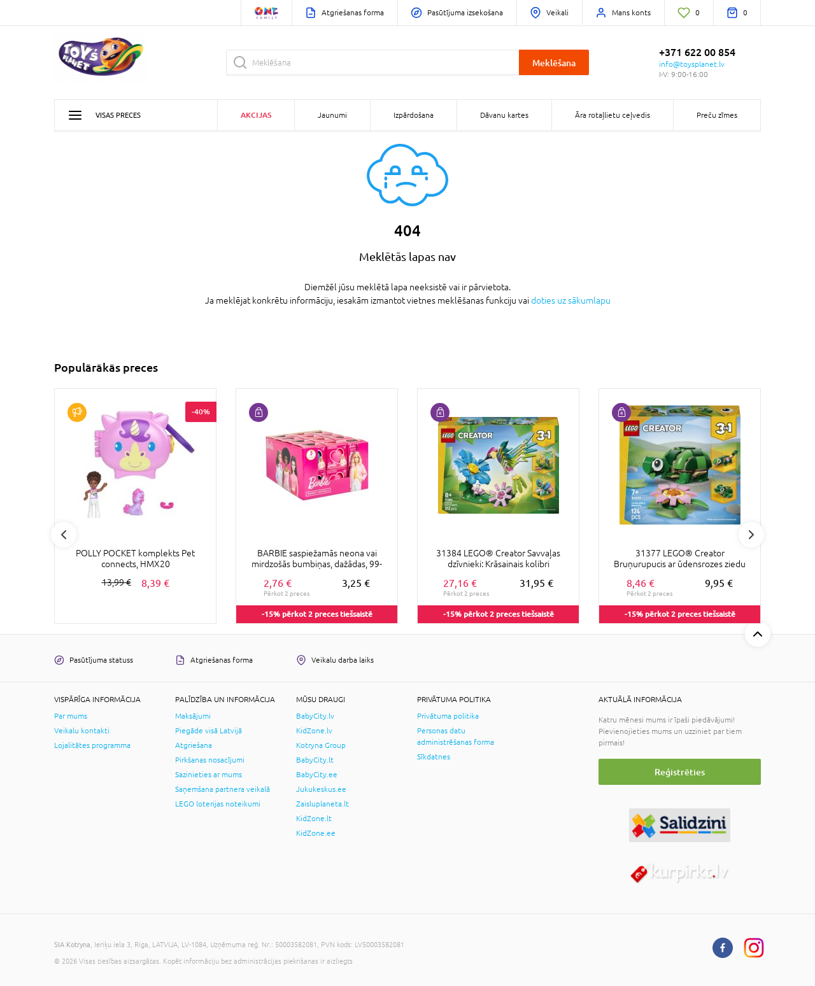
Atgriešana (193, 745)
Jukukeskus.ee (321, 789)
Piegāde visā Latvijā (208, 730)
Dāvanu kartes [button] (504, 115)
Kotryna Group (321, 745)
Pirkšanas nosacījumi (209, 760)
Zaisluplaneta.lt (322, 803)
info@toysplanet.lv (692, 64)
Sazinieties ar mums (208, 774)
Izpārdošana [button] (413, 115)
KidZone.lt (314, 818)
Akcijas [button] (256, 115)
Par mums (70, 716)
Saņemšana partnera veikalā (222, 789)
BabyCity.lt (315, 760)
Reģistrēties (680, 771)
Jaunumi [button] (332, 115)
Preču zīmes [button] (717, 115)
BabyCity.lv (315, 716)
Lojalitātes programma (92, 745)
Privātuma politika (448, 716)
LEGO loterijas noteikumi (217, 803)
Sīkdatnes (433, 756)
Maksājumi (193, 716)
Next (751, 534)
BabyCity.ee (316, 774)
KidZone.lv (314, 730)
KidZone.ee (316, 833)
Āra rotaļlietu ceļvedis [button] (612, 115)
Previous (63, 534)
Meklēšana (554, 62)
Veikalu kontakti (82, 730)
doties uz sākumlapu (571, 300)
